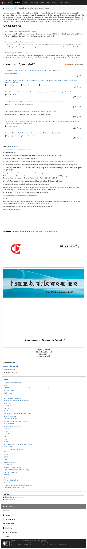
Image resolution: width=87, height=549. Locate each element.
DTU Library (7, 403)
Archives (6, 515)
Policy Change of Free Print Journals (16, 53)
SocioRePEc (8, 464)
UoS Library (7, 482)
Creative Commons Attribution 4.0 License (44, 231)
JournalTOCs (8, 434)
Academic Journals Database (13, 383)
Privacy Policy (41, 541)
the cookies (50, 543)
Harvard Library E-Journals (12, 426)
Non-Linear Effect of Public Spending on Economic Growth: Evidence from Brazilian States (33, 133)
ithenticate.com (44, 203)
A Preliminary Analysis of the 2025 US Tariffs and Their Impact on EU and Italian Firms (32, 70)
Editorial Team (8, 524)
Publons (6, 452)
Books (25, 2)
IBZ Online (7, 429)
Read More (69, 21)
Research (34, 2)
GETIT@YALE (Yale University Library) (16, 421)
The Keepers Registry (11, 472)
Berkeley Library (9, 390)
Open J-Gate (8, 447)
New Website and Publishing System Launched (20, 42)
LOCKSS (7, 436)
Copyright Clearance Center (13, 398)
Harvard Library (9, 424)
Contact (67, 2)
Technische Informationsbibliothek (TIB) (16, 470)
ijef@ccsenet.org (10, 499)
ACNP (6, 385)
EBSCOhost (7, 406)
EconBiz (6, 408)
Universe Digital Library (11, 480)
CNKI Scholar (8, 393)
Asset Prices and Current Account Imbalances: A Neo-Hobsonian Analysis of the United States (35, 102)
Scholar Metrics (11, 366)
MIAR (5, 439)
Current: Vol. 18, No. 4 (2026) (19, 64)
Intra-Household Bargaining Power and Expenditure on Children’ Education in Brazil (31, 111)
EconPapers (7, 411)
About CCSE (45, 2)
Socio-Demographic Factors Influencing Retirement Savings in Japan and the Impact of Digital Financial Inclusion (41, 92)
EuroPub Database (10, 416)
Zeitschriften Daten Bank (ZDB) (14, 488)
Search (5, 536)
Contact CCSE (15, 541)
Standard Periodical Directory (13, 467)
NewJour (6, 441)
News (54, 2)
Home (10, 2)
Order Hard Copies (9, 532)
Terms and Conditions (29, 541)
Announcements (12, 25)
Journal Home (8, 506)
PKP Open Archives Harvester (13, 449)
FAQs (60, 2)
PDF (80, 75)
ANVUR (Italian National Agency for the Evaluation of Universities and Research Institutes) (32, 388)
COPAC (6, 395)
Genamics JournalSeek (11, 418)
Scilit (5, 459)
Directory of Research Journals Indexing (16, 401)
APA (13, 146)
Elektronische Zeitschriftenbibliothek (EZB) (17, 413)
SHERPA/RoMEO (9, 462)
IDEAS (6, 431)
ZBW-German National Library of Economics (18, 485)
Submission (7, 528)
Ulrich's (6, 477)
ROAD (6, 457)
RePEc (6, 454)
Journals (17, 2)
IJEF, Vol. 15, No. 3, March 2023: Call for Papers (20, 31)
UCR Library (8, 475)
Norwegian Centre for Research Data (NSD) (18, 444)
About (5, 511)
